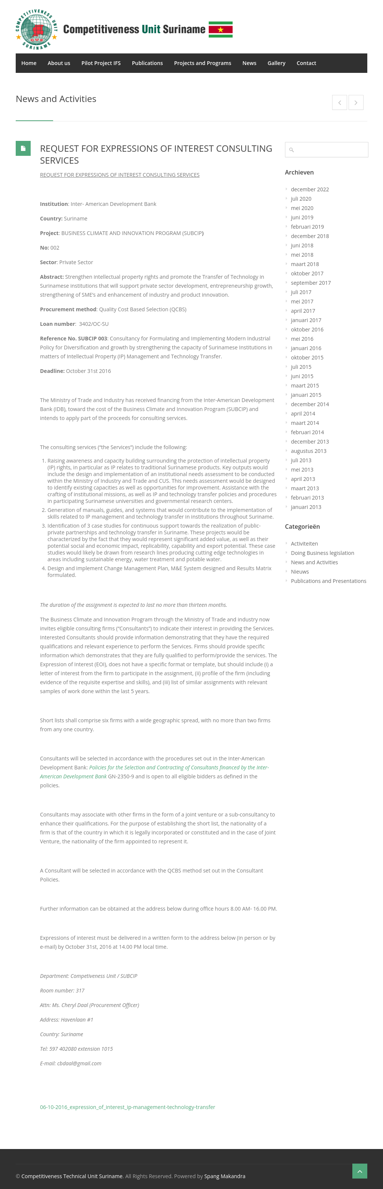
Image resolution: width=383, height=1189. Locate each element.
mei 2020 (302, 207)
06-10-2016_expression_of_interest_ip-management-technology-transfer (127, 1107)
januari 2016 (306, 348)
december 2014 (310, 404)
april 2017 (303, 310)
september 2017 (311, 282)
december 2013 (310, 441)
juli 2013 (301, 460)
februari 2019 (307, 226)
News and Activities (314, 562)
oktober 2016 (307, 329)
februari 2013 (307, 497)
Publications (147, 63)
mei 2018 (302, 254)
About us (59, 63)
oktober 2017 (307, 273)
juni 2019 (302, 217)
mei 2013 (302, 469)
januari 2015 (306, 394)
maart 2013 (305, 488)
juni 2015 (302, 376)
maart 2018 (305, 264)
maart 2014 (305, 422)
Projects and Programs (202, 63)
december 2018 (310, 236)
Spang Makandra (224, 1176)
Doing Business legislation (322, 552)
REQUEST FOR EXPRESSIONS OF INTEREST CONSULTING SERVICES (156, 154)
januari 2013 (306, 506)
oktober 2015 (307, 357)
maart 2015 (305, 385)
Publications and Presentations (329, 580)
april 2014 (303, 413)
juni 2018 (302, 245)
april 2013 (303, 478)
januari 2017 (306, 320)
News (249, 63)
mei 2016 (302, 338)
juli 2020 (301, 198)
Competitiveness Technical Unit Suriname (71, 1176)
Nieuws (300, 571)
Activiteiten (304, 543)
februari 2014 (307, 432)
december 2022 (310, 189)
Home (29, 63)
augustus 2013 (309, 450)
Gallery (276, 63)
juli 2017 (301, 292)
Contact (306, 63)
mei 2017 (302, 301)
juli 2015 (301, 366)
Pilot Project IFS (101, 63)
